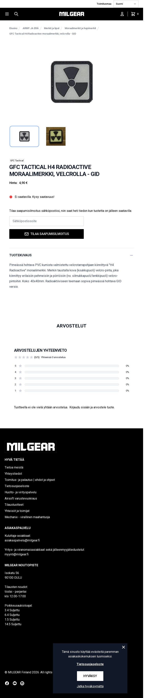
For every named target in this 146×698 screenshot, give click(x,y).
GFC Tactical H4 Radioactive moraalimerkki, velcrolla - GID (42, 33)
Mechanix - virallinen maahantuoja (27, 517)
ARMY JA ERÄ (31, 28)
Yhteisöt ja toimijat (17, 511)
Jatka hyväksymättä (90, 686)
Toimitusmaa (104, 3)
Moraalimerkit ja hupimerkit (80, 28)
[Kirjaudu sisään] (122, 14)
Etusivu (13, 28)
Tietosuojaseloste (17, 486)
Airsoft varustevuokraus (21, 498)
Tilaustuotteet (14, 505)
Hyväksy (90, 676)
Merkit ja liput (51, 28)
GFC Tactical (17, 160)
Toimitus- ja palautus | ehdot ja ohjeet (30, 480)
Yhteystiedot (13, 473)
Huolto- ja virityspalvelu (20, 492)
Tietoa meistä (14, 467)
